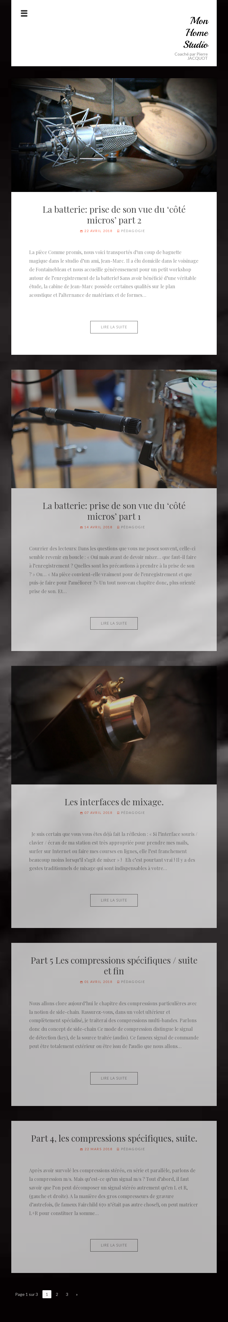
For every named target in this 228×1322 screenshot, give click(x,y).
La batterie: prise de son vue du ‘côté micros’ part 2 (114, 214)
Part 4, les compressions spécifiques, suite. (114, 1138)
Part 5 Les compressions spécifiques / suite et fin (114, 965)
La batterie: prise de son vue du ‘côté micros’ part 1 (114, 511)
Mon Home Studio (195, 32)
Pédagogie (133, 231)
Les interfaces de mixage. (114, 802)
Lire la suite (114, 327)
